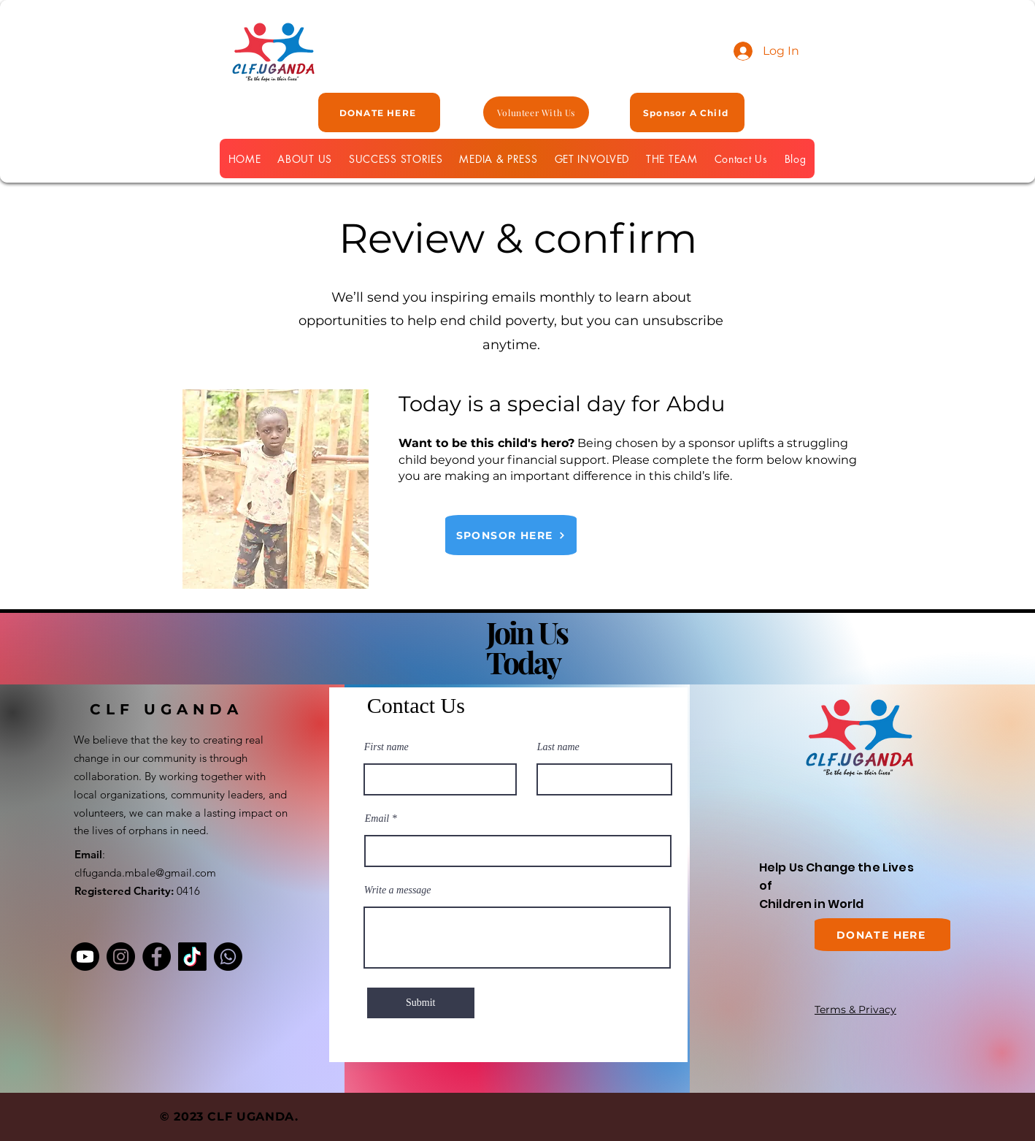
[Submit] (420, 1003)
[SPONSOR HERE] (511, 535)
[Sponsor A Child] (687, 112)
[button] (591, 158)
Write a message (397, 890)
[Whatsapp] (228, 956)
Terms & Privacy (855, 1009)
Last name (558, 747)
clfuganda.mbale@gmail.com (145, 872)
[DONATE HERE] (379, 112)
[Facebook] (156, 956)
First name (386, 747)
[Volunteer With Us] (536, 112)
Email (377, 819)
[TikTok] (192, 956)
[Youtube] (85, 956)
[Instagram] (121, 956)
